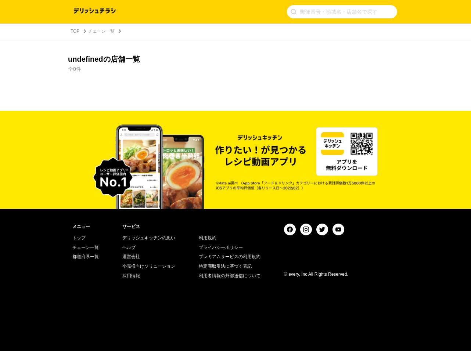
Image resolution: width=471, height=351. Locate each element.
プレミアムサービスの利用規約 (229, 256)
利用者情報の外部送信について (229, 275)
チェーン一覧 (101, 31)
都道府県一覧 (85, 256)
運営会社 (131, 256)
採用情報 (131, 275)
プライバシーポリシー (221, 247)
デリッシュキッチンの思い (148, 237)
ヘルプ (129, 247)
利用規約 (207, 237)
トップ (79, 237)
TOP (75, 31)
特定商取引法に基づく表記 (225, 266)
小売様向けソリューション (148, 266)
